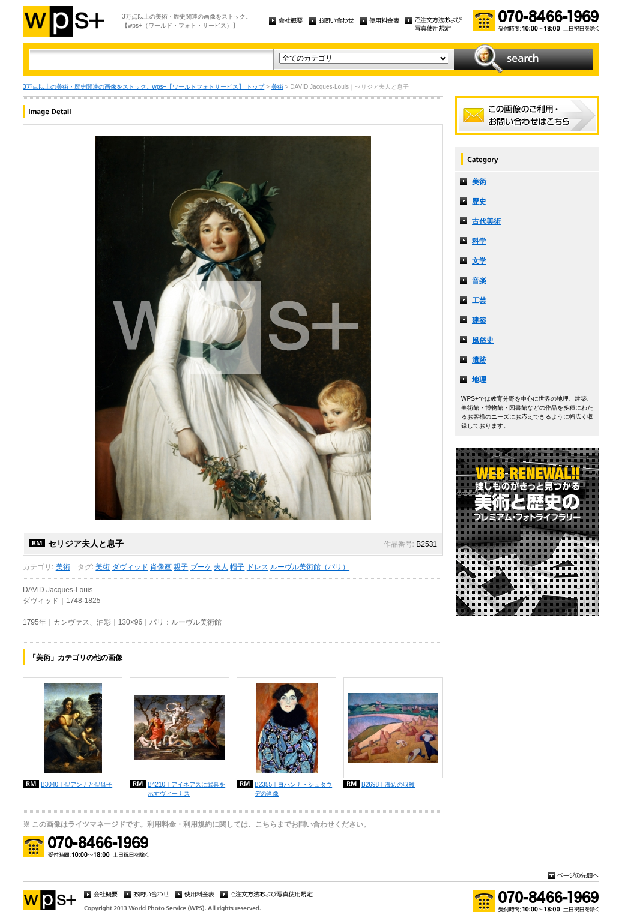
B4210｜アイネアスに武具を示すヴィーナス (186, 789)
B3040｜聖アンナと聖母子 (76, 784)
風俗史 (483, 340)
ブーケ (201, 567)
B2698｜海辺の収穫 (388, 784)
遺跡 (479, 360)
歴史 (479, 201)
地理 (479, 380)
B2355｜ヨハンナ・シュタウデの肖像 (293, 789)
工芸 (479, 300)
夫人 (221, 567)
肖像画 (161, 567)
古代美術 (486, 221)
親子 (181, 567)
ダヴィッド (130, 567)
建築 (479, 320)
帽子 (237, 567)
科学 (479, 241)
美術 (277, 86)
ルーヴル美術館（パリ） (309, 567)
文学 (479, 261)
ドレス (257, 567)
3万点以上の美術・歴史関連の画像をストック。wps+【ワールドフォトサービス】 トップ (143, 86)
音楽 (479, 281)
